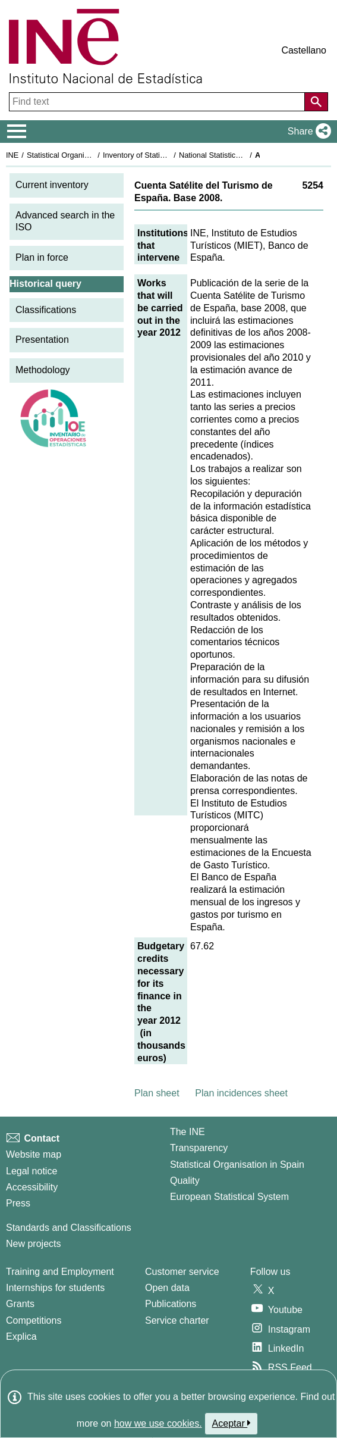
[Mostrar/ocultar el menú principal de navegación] (17, 131)
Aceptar (231, 1423)
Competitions (33, 1320)
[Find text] (158, 101)
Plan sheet (156, 1093)
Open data (167, 1288)
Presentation (42, 340)
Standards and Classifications (68, 1228)
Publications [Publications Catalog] (170, 1304)
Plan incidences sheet (241, 1093)
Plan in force (41, 257)
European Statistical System (229, 1197)
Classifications (45, 310)
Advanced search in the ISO (65, 221)
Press (18, 1203)
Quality (185, 1181)
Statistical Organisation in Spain (80, 155)
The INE (187, 1132)
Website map (33, 1154)
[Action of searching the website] (316, 101)
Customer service (182, 1272)
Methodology (42, 370)
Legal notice (31, 1171)
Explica (21, 1336)
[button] (307, 131)
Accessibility (32, 1187)
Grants (20, 1304)
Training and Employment (60, 1272)
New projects (33, 1244)
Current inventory (52, 185)
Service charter (177, 1320)
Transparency (199, 1148)
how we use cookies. (158, 1423)
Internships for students (55, 1288)
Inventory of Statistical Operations (159, 155)
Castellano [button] (303, 50)
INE (12, 155)
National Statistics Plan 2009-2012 (237, 155)
